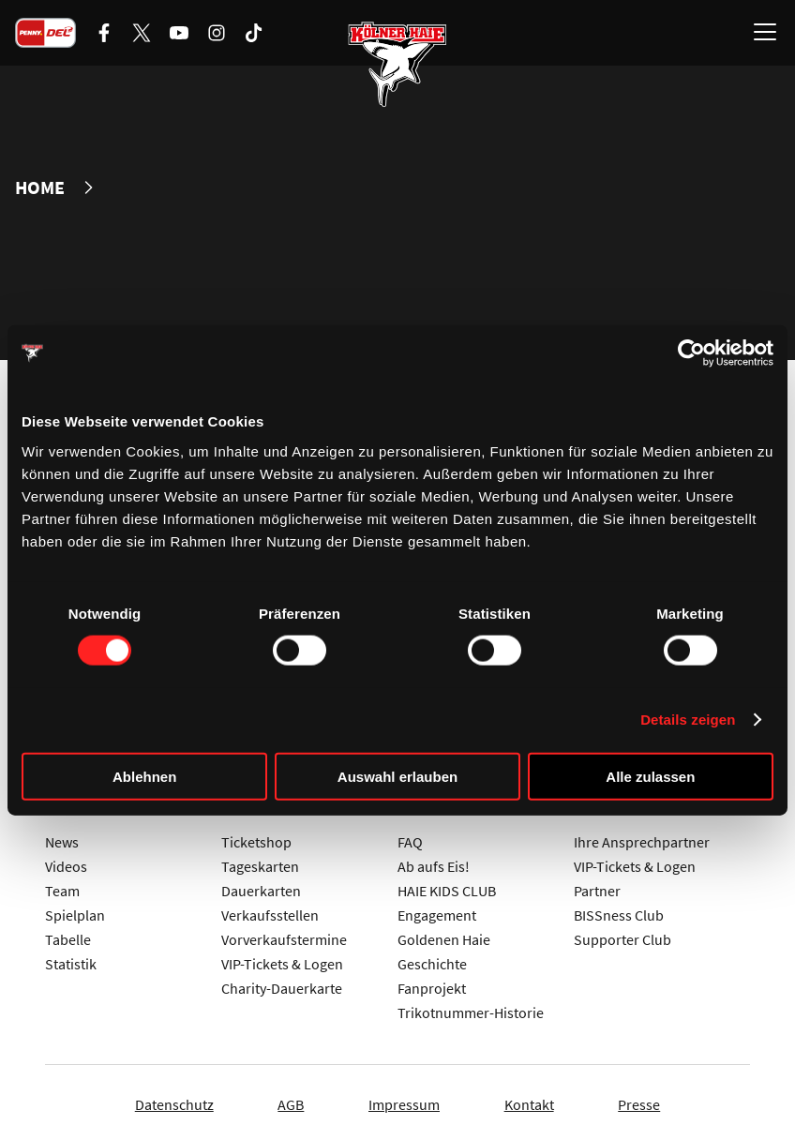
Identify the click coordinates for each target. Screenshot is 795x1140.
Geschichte (432, 960)
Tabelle (68, 935)
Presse (660, 1100)
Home (40, 187)
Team (62, 887)
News (62, 838)
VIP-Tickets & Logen (282, 960)
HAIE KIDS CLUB (447, 887)
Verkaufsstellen (270, 911)
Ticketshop (256, 838)
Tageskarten (260, 862)
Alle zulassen (650, 776)
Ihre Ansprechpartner (642, 838)
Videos (66, 862)
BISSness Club (619, 911)
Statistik (71, 960)
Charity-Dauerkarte (281, 984)
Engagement (437, 911)
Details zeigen (687, 720)
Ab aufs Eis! (434, 862)
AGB (280, 1100)
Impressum (404, 1100)
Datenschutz (152, 1100)
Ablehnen (144, 776)
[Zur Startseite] (397, 65)
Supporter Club (622, 935)
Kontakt (539, 1100)
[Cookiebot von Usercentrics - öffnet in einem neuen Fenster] (691, 353)
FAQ (410, 838)
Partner (597, 887)
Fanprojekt (432, 984)
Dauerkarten (261, 887)
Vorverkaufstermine (284, 935)
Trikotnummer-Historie (471, 1008)
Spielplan (75, 911)
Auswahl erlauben (398, 776)
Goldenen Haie (444, 935)
